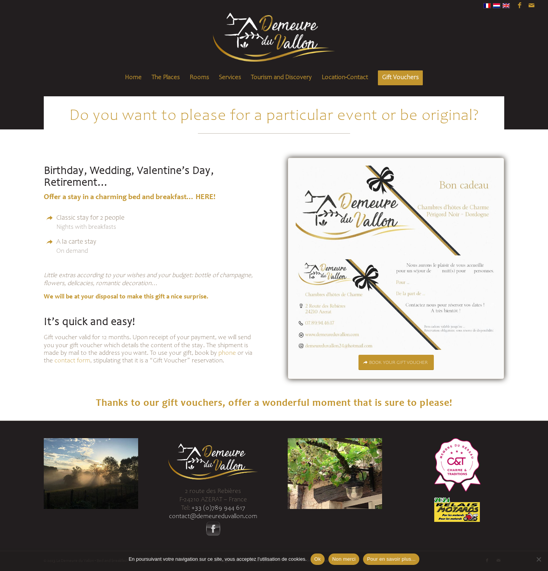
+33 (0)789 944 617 (218, 508)
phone (227, 353)
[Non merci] (538, 559)
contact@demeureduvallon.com (213, 517)
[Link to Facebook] (519, 5)
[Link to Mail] (531, 5)
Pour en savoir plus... (391, 559)
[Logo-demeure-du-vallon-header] (274, 40)
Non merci (344, 559)
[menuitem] (133, 78)
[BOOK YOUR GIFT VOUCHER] (396, 362)
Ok (317, 559)
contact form (72, 361)
